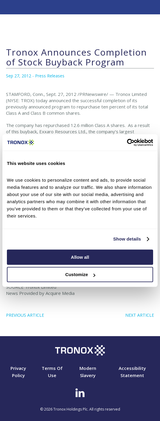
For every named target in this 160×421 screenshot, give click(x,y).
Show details (127, 238)
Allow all (80, 257)
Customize (80, 274)
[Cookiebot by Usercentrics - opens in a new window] (127, 142)
